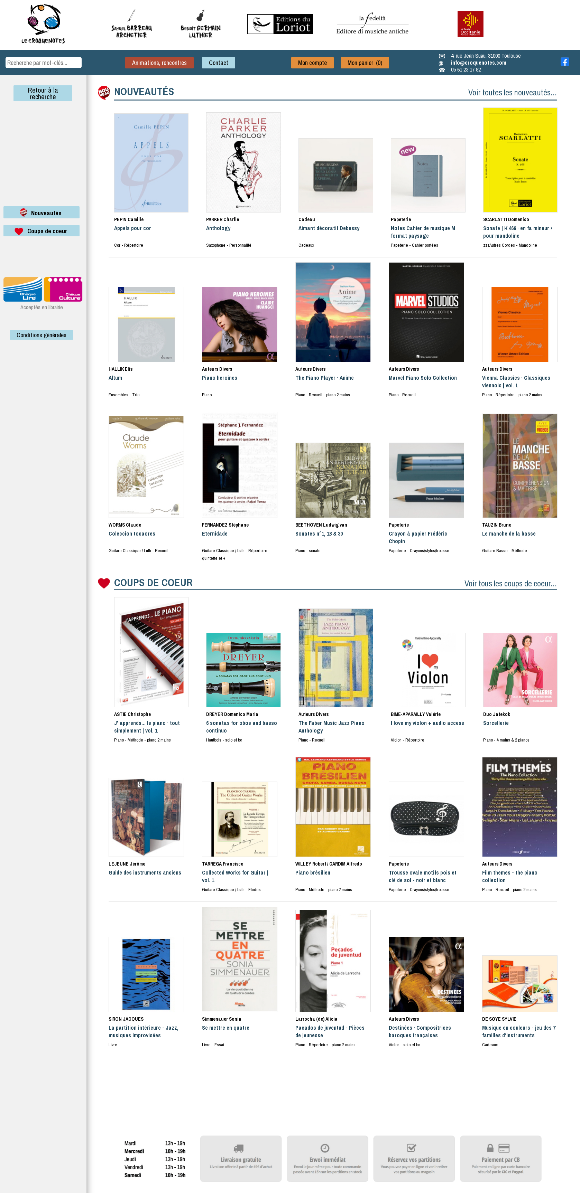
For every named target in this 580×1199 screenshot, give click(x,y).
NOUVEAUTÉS (144, 91)
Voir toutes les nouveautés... (512, 92)
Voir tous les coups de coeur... (510, 583)
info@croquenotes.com (478, 62)
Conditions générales (41, 335)
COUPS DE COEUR (153, 582)
